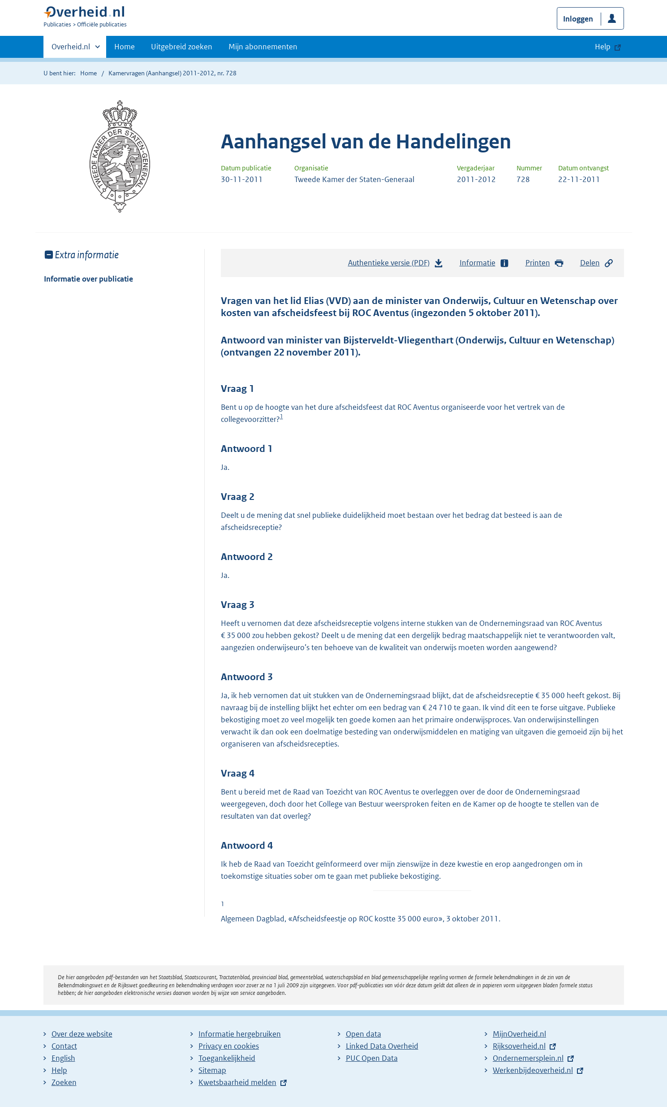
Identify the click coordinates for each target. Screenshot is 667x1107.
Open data (363, 1034)
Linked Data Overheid (382, 1046)
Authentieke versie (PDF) (396, 265)
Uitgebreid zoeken (181, 47)
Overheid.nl (71, 49)
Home (124, 47)
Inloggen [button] (578, 19)
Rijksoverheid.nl (519, 1046)
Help (59, 1070)
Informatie (485, 263)
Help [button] (603, 47)
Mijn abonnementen (262, 47)
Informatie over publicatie (88, 279)
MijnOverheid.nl (519, 1034)
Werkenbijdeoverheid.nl (533, 1070)
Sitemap (212, 1070)
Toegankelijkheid (226, 1058)
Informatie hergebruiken (239, 1034)
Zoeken (64, 1082)
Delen (597, 263)
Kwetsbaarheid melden (237, 1082)
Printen (544, 263)
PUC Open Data (372, 1058)
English (63, 1058)
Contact (64, 1046)
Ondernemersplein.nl (528, 1058)
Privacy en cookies (228, 1046)
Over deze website (82, 1034)
